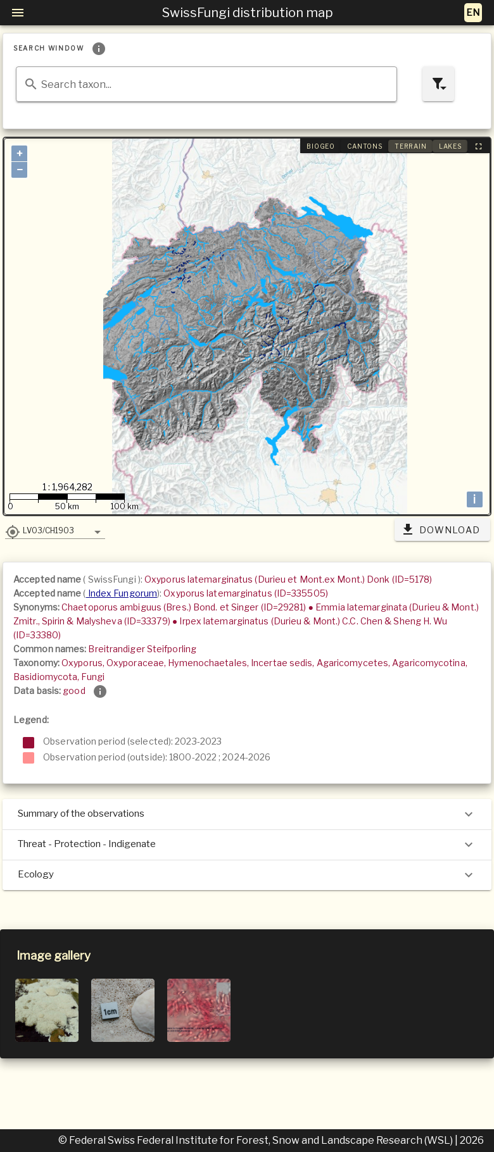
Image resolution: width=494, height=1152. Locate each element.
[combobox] (206, 84)
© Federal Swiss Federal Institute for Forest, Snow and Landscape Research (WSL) (256, 1140)
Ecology (247, 875)
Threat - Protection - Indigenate (247, 844)
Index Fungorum (122, 593)
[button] (55, 530)
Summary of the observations (247, 814)
